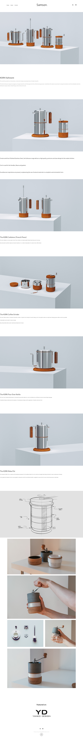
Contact (16, 5)
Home (8, 5)
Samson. (42, 5)
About (12, 5)
